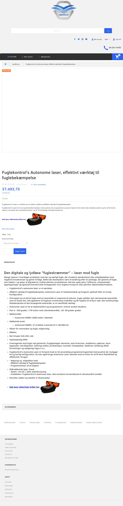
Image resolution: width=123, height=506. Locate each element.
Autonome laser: (8, 239)
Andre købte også (94, 422)
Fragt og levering (10, 447)
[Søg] (108, 30)
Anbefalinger (76, 422)
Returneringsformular (12, 470)
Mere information (8, 229)
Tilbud (22, 422)
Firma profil (8, 451)
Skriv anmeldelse (39, 184)
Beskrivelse (9, 262)
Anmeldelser (9, 422)
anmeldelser (22, 184)
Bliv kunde (98, 39)
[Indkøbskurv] (117, 56)
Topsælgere (34, 422)
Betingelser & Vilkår (11, 458)
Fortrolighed (9, 444)
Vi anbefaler (60, 422)
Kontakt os (8, 454)
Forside (13, 56)
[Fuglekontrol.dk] (61, 10)
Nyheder (47, 422)
